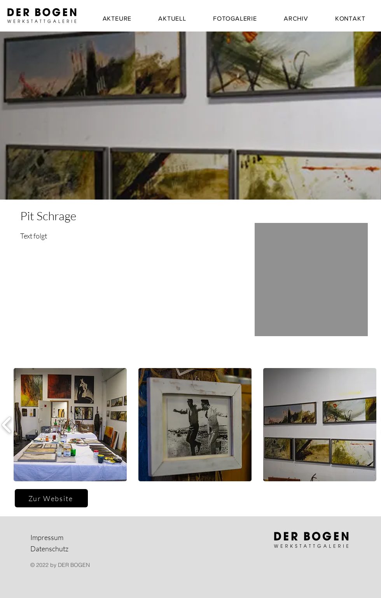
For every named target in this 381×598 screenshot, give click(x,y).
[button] (70, 424)
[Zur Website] (51, 498)
